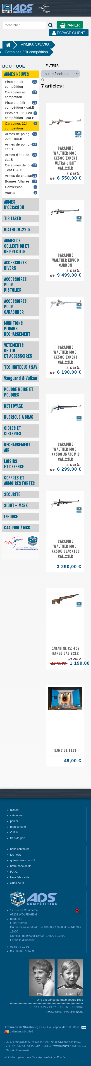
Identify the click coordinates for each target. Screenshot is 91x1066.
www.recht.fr (61, 1046)
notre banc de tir (20, 866)
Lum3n (46, 1057)
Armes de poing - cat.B (21, 147)
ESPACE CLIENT (68, 33)
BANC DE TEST (65, 750)
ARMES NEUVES (35, 45)
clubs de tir (17, 883)
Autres (21, 193)
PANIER (70, 25)
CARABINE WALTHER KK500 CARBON (65, 260)
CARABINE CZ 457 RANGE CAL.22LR (65, 651)
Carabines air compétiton (21, 94)
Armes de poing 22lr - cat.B (21, 136)
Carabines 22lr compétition (26, 52)
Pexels (61, 1057)
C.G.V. (14, 832)
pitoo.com (23, 1057)
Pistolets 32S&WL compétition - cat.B (21, 115)
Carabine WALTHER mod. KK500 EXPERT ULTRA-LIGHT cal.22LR (65, 158)
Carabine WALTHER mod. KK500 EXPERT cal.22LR (65, 355)
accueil (14, 809)
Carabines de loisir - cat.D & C (21, 167)
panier (14, 821)
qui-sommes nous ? (22, 860)
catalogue (16, 815)
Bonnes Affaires (21, 181)
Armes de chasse (21, 176)
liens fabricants (19, 877)
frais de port (17, 838)
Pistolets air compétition (21, 84)
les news (15, 854)
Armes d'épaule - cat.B (21, 157)
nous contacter (19, 849)
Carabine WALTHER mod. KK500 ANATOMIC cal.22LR (65, 452)
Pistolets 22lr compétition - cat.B (21, 105)
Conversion (21, 187)
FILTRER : (53, 65)
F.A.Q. (14, 871)
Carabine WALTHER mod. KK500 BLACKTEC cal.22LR (66, 549)
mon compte (18, 826)
